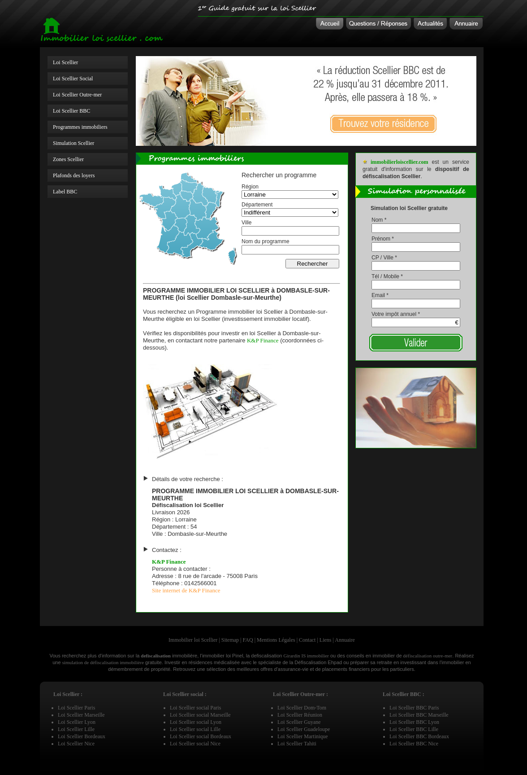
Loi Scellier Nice (76, 743)
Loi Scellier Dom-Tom (301, 708)
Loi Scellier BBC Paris (414, 708)
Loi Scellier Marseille (81, 715)
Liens (326, 640)
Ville (246, 222)
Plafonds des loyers (74, 175)
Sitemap (230, 640)
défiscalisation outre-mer (428, 655)
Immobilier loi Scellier (192, 640)
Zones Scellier (68, 159)
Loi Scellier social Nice (195, 743)
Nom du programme (265, 241)
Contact (307, 640)
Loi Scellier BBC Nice (413, 743)
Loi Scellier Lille (76, 729)
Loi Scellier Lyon (76, 722)
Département (257, 204)
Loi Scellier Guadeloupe (303, 729)
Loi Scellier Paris (76, 708)
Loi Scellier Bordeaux (81, 736)
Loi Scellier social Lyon (195, 722)
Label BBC (65, 191)
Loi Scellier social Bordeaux (200, 736)
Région (250, 187)
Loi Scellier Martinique (302, 736)
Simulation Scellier (73, 143)
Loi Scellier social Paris (195, 708)
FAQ (248, 640)
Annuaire (345, 640)
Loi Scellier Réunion (299, 715)
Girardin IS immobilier (305, 655)
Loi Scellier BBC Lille (413, 729)
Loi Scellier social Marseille (200, 715)
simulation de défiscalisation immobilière (103, 662)
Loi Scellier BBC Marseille (419, 715)
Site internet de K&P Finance (186, 590)
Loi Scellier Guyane (299, 722)
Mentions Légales (276, 640)
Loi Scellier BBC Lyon (414, 722)
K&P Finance (263, 340)
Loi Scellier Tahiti (296, 743)
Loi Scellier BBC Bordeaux (419, 736)
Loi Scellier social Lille (195, 729)
